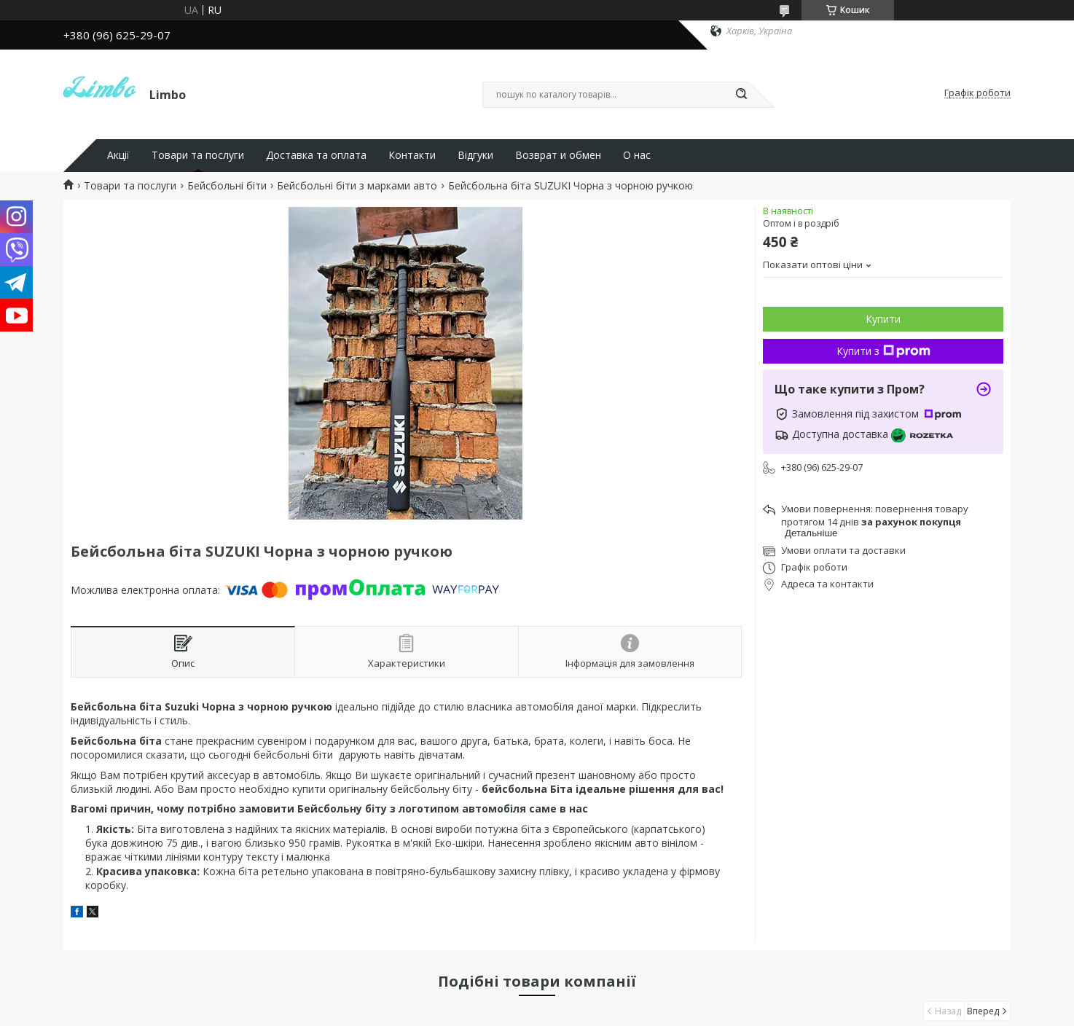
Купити (883, 319)
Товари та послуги (198, 155)
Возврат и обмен (558, 155)
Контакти (412, 155)
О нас (637, 155)
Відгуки (475, 155)
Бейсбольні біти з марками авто (357, 185)
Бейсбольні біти (227, 185)
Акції (118, 155)
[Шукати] (741, 95)
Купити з (883, 351)
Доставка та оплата (316, 155)
